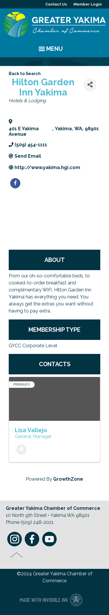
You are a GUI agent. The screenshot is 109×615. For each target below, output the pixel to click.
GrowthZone (68, 479)
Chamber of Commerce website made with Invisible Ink (51, 600)
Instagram (14, 539)
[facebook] (15, 183)
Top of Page (17, 555)
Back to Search (25, 73)
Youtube (49, 539)
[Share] (90, 84)
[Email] (21, 449)
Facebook (32, 539)
